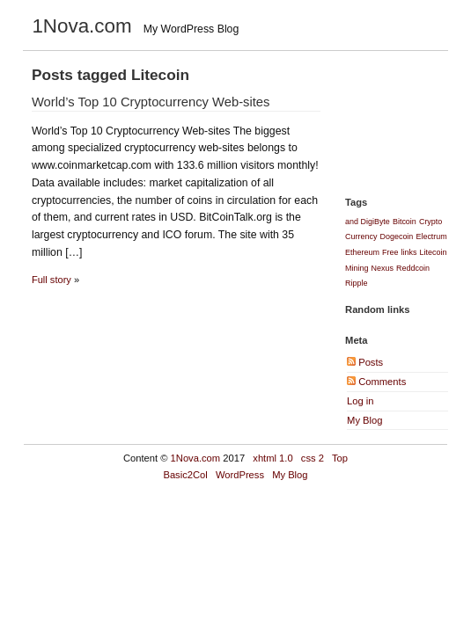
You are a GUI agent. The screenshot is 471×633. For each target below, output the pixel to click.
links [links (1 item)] (409, 252)
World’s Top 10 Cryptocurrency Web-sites (151, 102)
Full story (51, 279)
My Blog (364, 420)
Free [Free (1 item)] (390, 252)
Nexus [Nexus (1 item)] (383, 268)
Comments (376, 381)
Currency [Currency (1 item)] (361, 236)
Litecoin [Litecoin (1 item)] (433, 252)
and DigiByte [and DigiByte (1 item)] (367, 221)
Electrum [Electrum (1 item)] (431, 236)
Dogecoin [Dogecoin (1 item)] (397, 236)
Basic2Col (185, 474)
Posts (365, 362)
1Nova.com (196, 458)
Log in (360, 401)
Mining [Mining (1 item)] (356, 268)
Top (340, 458)
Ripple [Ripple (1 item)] (356, 283)
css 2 (312, 458)
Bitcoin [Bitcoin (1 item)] (404, 221)
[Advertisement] (408, 120)
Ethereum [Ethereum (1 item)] (362, 252)
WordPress (240, 474)
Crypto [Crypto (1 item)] (430, 221)
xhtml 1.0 (272, 458)
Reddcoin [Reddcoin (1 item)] (413, 268)
